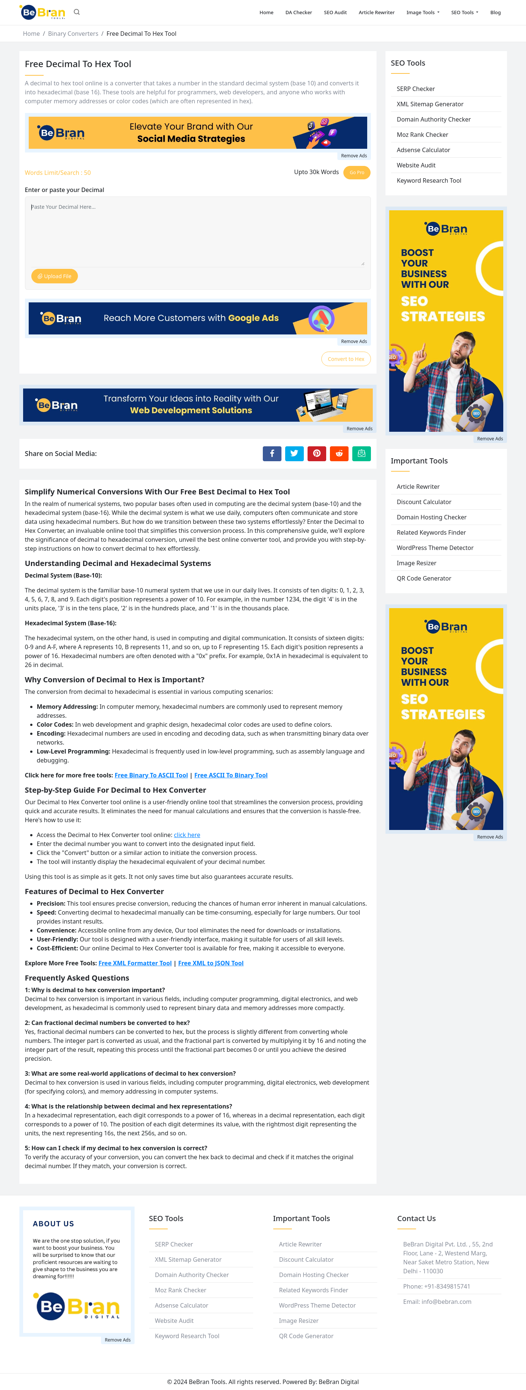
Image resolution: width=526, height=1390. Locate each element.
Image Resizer (417, 563)
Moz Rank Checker (422, 134)
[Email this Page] (361, 453)
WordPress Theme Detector (435, 548)
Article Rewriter (377, 12)
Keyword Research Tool (429, 180)
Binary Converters (73, 33)
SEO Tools (463, 12)
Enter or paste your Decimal (64, 190)
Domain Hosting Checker (432, 517)
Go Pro (357, 172)
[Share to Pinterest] (317, 453)
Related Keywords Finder (431, 532)
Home (266, 12)
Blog (495, 12)
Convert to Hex (346, 358)
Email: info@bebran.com (437, 1302)
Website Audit (416, 165)
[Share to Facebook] (272, 453)
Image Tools (421, 12)
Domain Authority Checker (434, 119)
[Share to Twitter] (294, 453)
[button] (77, 12)
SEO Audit (335, 12)
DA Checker (299, 12)
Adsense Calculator (423, 150)
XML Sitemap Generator (430, 104)
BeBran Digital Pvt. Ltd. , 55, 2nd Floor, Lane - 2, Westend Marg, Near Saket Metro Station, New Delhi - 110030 (448, 1257)
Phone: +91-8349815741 (437, 1286)
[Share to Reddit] (339, 453)
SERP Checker (416, 89)
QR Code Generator (424, 578)
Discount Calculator (424, 502)
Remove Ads (354, 155)
